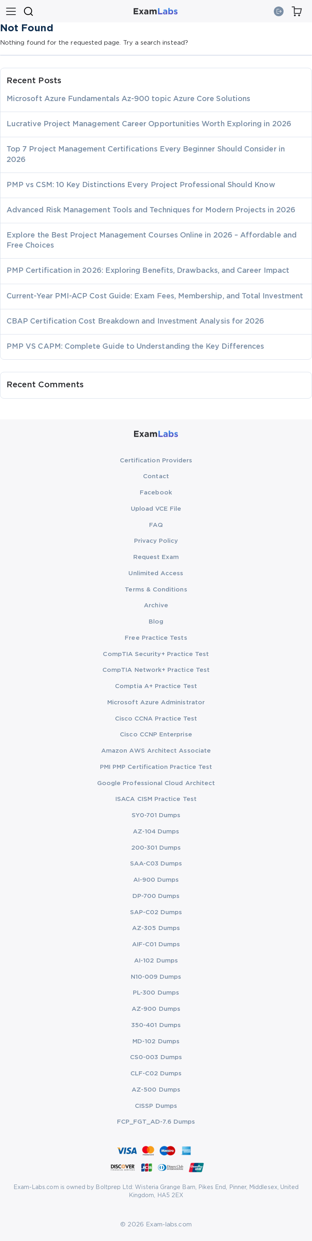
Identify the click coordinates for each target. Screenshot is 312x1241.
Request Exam (156, 557)
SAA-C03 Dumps (156, 863)
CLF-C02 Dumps (156, 1073)
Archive (156, 605)
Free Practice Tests (156, 638)
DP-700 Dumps (156, 896)
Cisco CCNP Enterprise (156, 734)
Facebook (156, 492)
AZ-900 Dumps (156, 1009)
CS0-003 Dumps (156, 1057)
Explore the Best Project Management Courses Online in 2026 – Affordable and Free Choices (151, 240)
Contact (156, 476)
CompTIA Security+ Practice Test (156, 654)
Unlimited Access (155, 573)
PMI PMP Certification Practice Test (156, 767)
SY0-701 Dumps (156, 815)
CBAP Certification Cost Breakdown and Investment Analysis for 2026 (135, 321)
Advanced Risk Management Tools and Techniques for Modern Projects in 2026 (150, 210)
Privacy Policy (156, 541)
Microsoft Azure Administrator (156, 702)
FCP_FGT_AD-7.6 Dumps (156, 1121)
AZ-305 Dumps (156, 928)
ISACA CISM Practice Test (156, 799)
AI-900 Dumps (156, 880)
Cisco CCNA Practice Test (156, 718)
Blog (156, 621)
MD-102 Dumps (156, 1041)
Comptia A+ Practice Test (156, 686)
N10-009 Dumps (156, 977)
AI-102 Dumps (156, 960)
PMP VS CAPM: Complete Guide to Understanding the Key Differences (135, 346)
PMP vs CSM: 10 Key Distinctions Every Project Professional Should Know (140, 185)
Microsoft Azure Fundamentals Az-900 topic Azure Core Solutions (128, 99)
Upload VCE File (156, 509)
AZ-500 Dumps (156, 1089)
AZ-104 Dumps (156, 831)
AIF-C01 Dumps (156, 944)
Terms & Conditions (156, 589)
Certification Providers (156, 460)
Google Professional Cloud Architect (156, 783)
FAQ (155, 525)
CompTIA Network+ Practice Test (156, 670)
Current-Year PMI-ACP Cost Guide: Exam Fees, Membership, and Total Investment (154, 296)
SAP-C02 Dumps (156, 912)
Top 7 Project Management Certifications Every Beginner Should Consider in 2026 (145, 154)
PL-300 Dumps (156, 992)
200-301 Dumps (156, 847)
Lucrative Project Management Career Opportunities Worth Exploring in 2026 (148, 124)
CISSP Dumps (156, 1106)
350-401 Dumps (156, 1025)
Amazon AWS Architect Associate (156, 750)
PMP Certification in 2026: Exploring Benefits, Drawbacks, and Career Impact (147, 271)
